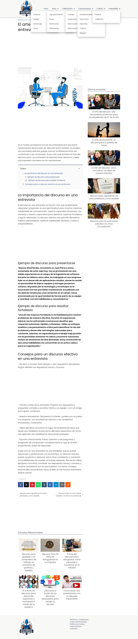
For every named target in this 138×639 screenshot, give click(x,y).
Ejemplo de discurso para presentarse (44, 177)
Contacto (73, 629)
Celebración (67, 8)
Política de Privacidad (78, 622)
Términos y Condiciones (79, 619)
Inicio (46, 8)
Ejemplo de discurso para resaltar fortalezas (46, 180)
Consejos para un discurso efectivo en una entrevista (47, 184)
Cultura (100, 8)
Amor (54, 8)
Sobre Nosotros (76, 626)
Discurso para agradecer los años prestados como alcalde (33, 494)
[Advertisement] (50, 48)
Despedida (113, 8)
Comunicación (84, 8)
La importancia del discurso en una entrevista (43, 173)
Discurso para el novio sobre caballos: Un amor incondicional (68, 494)
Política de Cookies (77, 624)
